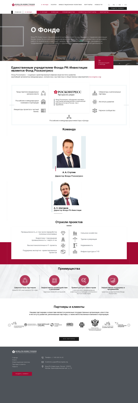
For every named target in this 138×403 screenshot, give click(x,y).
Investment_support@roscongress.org (56, 362)
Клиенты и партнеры (89, 12)
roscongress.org (95, 77)
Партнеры (90, 4)
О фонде (46, 4)
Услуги (55, 4)
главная (18, 12)
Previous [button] (8, 325)
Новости (100, 4)
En (120, 4)
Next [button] (129, 325)
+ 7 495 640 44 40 (57, 358)
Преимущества (69, 12)
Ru (114, 4)
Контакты (106, 12)
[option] (69, 158)
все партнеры (69, 339)
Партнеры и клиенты (19, 365)
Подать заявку (117, 8)
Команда (55, 12)
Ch (126, 4)
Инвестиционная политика (71, 4)
